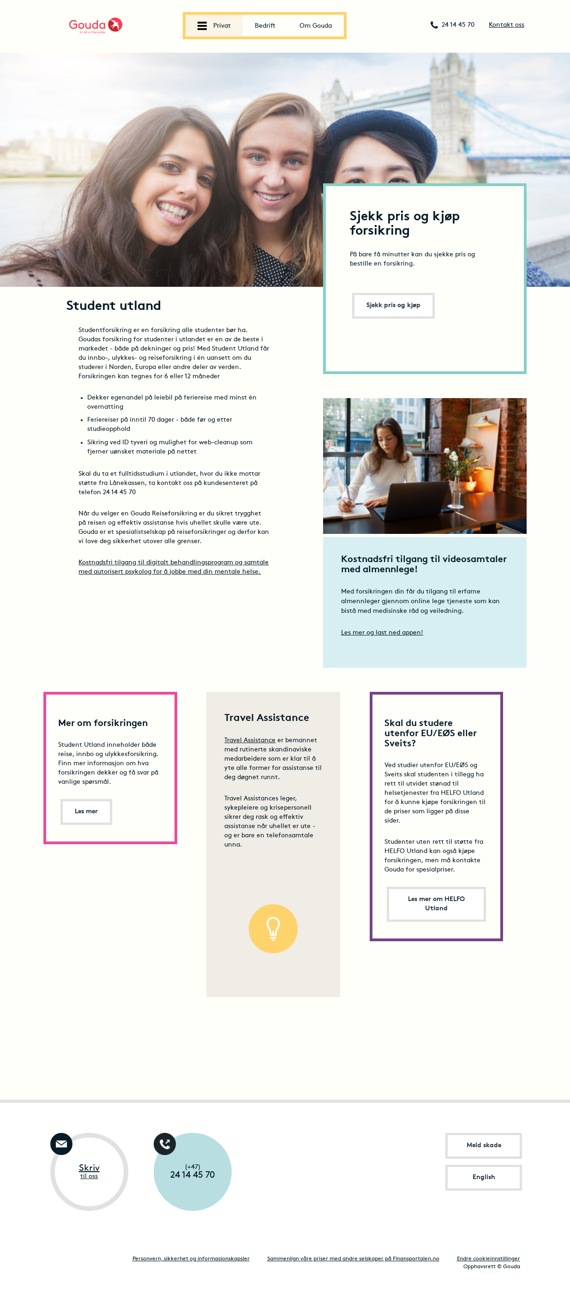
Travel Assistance (250, 740)
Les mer (86, 811)
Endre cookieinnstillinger (488, 1259)
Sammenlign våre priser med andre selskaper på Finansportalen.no (353, 1259)
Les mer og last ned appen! (382, 632)
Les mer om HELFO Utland (436, 904)
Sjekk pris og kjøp (393, 305)
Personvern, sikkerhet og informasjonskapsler (191, 1259)
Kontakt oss (506, 25)
